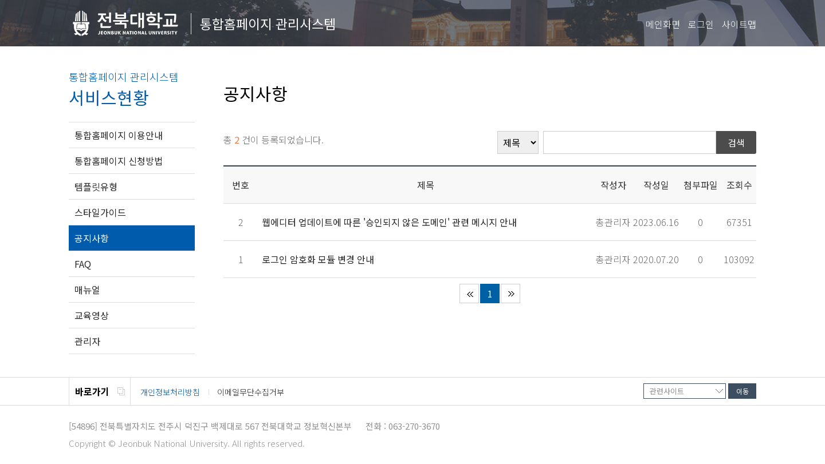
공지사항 (91, 238)
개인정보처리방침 (170, 392)
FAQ (82, 264)
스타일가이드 (100, 212)
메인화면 (663, 24)
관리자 (87, 341)
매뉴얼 (87, 289)
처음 (469, 293)
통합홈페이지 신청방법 (118, 161)
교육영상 (91, 315)
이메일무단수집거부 (250, 392)
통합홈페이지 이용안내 (118, 135)
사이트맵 (739, 24)
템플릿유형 (95, 186)
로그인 (701, 24)
